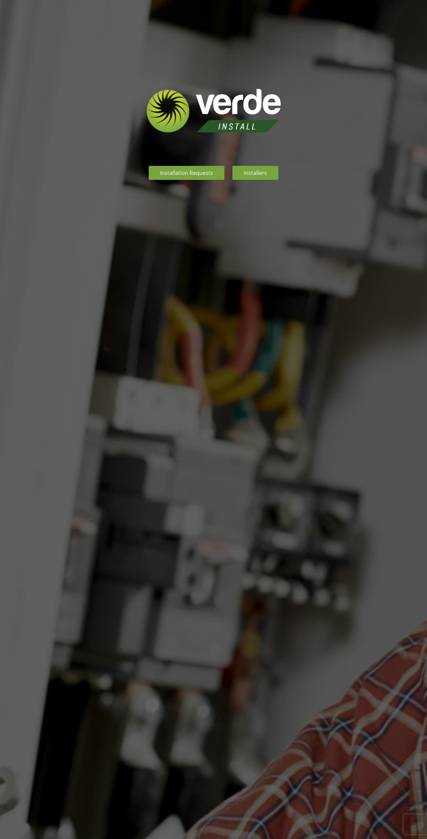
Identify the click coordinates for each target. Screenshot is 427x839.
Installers (255, 173)
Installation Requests (186, 173)
